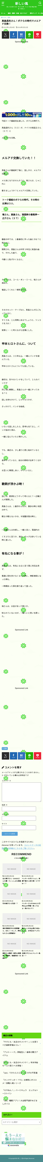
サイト (4, 824)
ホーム (3, 13)
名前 (5, 805)
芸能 (5, 748)
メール (5, 814)
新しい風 (21, 4)
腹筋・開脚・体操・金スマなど (17, 13)
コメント (6, 781)
